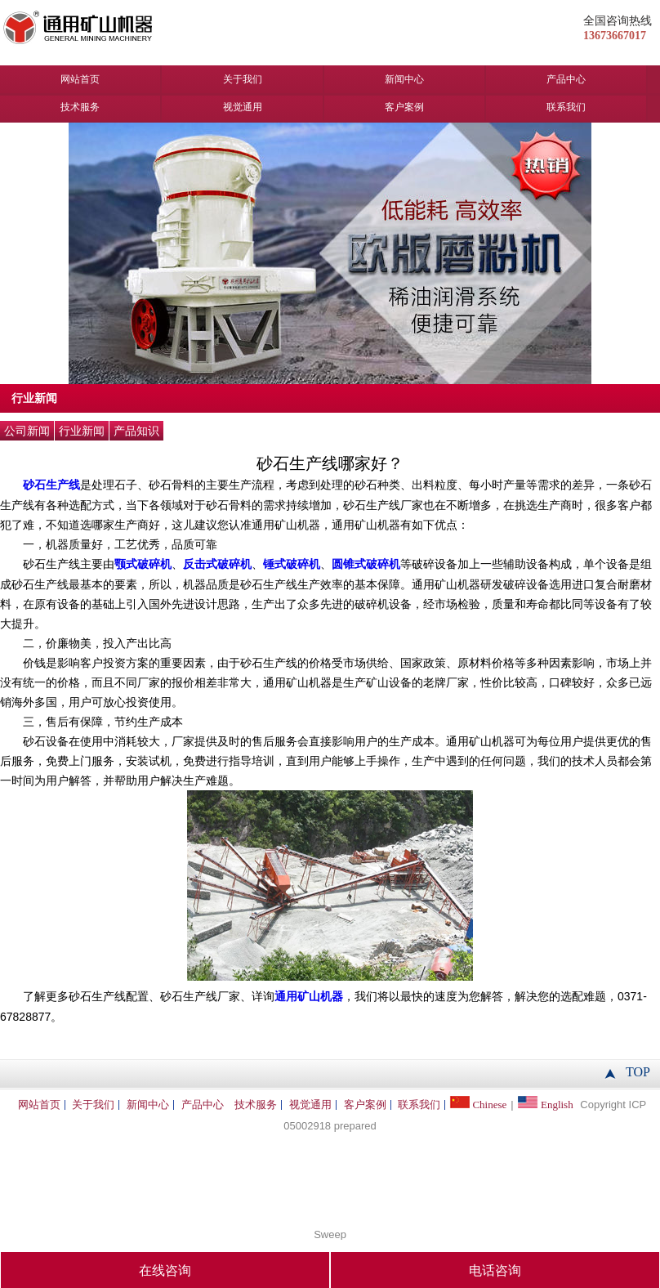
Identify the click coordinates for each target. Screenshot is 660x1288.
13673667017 (614, 35)
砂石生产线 (51, 485)
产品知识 (136, 431)
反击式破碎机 (217, 564)
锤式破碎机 (291, 564)
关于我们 (242, 79)
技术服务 (80, 107)
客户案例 (404, 107)
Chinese (477, 1101)
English (545, 1101)
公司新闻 (27, 431)
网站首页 (80, 79)
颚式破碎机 (143, 564)
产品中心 (566, 79)
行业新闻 (82, 431)
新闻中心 (404, 79)
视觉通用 (242, 107)
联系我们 (566, 107)
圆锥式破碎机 (366, 564)
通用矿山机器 (308, 997)
